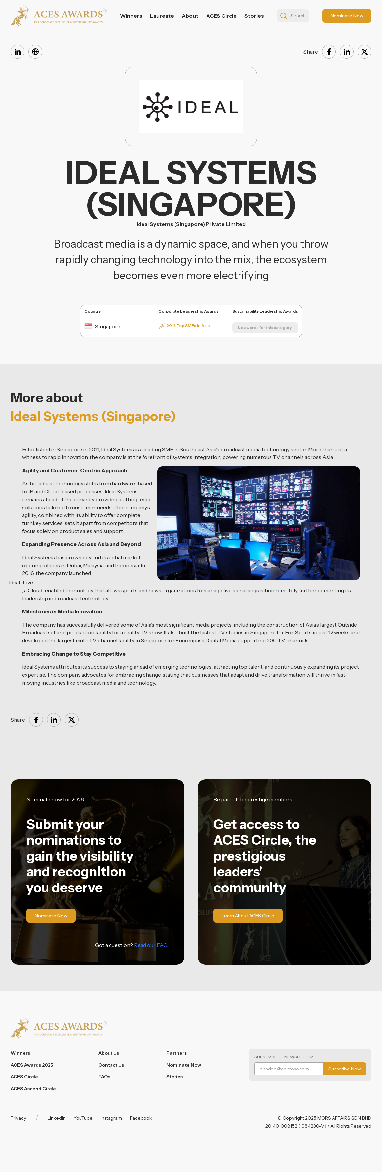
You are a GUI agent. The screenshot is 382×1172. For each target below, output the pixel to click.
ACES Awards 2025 (32, 1065)
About (190, 16)
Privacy (18, 1118)
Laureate (162, 16)
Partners (176, 1053)
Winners (131, 16)
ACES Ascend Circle (33, 1089)
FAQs (104, 1077)
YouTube (83, 1118)
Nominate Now (183, 1065)
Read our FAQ (151, 945)
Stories (254, 16)
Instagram (111, 1118)
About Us (108, 1053)
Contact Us (111, 1065)
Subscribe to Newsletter (283, 1056)
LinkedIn (57, 1118)
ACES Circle (221, 16)
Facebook (141, 1118)
